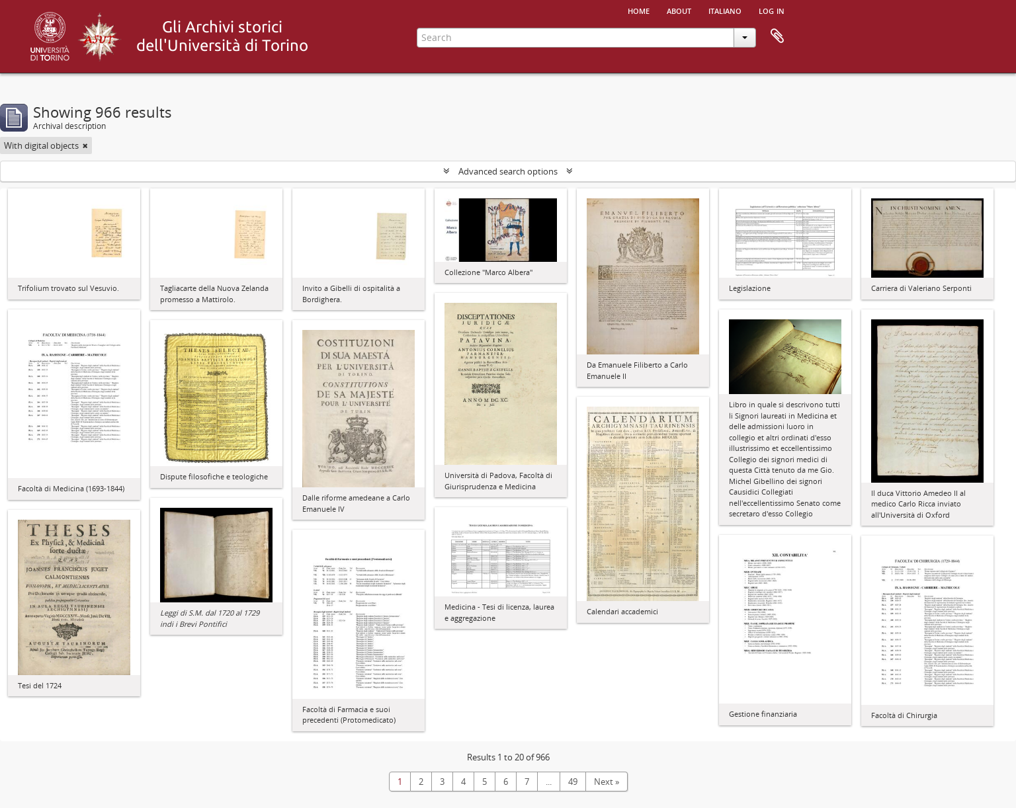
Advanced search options (508, 171)
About (679, 10)
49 (572, 782)
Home (639, 10)
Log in (771, 10)
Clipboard (777, 36)
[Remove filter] (85, 145)
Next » (606, 782)
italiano (724, 10)
